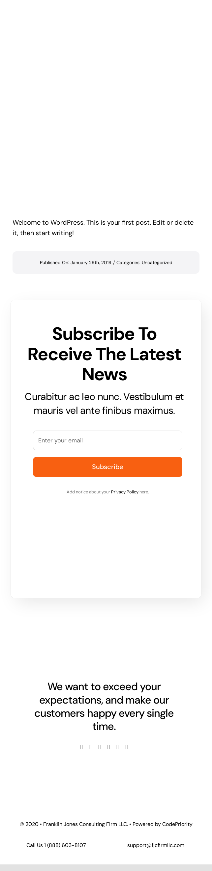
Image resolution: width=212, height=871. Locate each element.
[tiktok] (126, 747)
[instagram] (99, 747)
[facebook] (81, 747)
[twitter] (90, 747)
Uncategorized (157, 262)
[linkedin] (117, 747)
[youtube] (108, 747)
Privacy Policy (124, 492)
